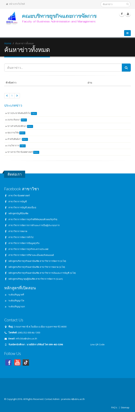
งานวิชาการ (16, 145)
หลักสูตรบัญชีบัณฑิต (18, 213)
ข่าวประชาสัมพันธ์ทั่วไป (22, 113)
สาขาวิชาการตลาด (17, 231)
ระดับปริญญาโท (16, 300)
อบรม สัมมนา (17, 119)
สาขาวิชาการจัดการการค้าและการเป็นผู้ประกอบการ (34, 225)
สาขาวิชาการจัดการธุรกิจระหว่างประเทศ (28, 249)
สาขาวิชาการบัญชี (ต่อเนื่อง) (22, 207)
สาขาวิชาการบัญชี (17, 201)
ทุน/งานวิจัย (16, 132)
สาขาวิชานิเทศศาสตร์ (19, 195)
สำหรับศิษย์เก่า (17, 139)
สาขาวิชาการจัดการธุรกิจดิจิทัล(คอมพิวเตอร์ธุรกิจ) (32, 219)
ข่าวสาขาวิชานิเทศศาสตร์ (23, 152)
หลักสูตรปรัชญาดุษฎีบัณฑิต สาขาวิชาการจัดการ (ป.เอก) (35, 278)
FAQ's (114, 407)
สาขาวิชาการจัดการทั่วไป (20, 237)
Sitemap (125, 407)
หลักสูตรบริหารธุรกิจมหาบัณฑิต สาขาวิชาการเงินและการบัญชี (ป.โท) (42, 272)
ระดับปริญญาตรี (16, 294)
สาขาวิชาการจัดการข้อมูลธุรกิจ (23, 243)
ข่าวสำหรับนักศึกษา (20, 126)
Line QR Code (97, 344)
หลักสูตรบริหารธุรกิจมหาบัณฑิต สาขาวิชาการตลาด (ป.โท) (36, 267)
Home (7, 43)
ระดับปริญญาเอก (16, 306)
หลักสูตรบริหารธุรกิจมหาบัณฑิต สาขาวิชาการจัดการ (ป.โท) (37, 261)
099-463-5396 (56, 344)
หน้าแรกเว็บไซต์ (15, 3)
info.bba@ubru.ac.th (26, 338)
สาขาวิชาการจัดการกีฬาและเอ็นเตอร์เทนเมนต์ (31, 255)
